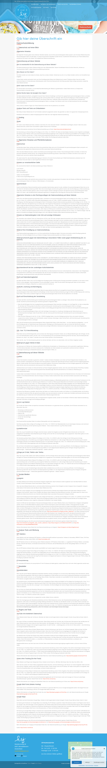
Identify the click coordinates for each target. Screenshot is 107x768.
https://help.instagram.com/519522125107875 (59, 522)
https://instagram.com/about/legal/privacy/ (68, 527)
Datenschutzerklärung (89, 765)
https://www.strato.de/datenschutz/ (62, 129)
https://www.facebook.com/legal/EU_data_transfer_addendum (32, 522)
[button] (104, 748)
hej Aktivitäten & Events (75, 4)
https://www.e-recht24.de (26, 727)
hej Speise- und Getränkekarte (48, 4)
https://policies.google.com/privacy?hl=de (76, 655)
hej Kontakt (53, 7)
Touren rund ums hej (62, 4)
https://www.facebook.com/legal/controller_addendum (60, 511)
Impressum (96, 765)
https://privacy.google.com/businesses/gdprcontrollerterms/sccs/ (64, 722)
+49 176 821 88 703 (19, 753)
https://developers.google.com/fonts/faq (56, 692)
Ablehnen (87, 762)
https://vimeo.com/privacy (49, 678)
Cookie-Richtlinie (82, 765)
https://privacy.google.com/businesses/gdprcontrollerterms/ (31, 722)
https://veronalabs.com (44, 539)
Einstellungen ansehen (99, 762)
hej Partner (46, 7)
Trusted (32, 763)
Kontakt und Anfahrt (65, 763)
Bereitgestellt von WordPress (21, 763)
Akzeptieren (76, 762)
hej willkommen (35, 4)
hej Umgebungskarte (36, 7)
